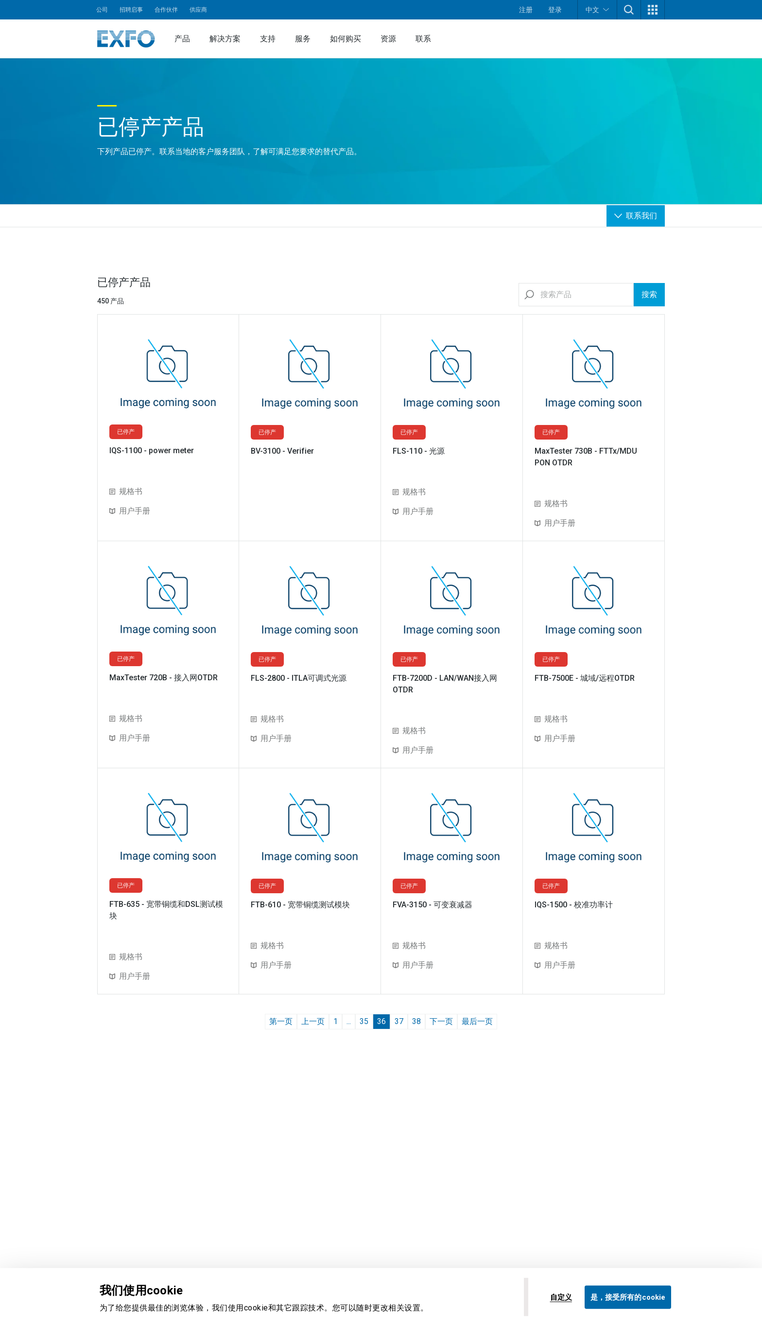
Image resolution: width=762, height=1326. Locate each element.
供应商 (198, 9)
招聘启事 (131, 9)
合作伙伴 (166, 9)
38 (416, 1021)
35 (364, 1021)
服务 (303, 38)
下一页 (441, 1021)
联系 (423, 38)
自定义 (561, 1296)
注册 (526, 10)
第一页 (281, 1021)
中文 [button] (597, 9)
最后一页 (477, 1021)
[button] (629, 9)
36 (381, 1021)
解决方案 (225, 38)
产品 (182, 38)
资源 (388, 38)
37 (399, 1021)
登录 (555, 10)
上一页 (313, 1021)
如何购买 (345, 38)
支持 (268, 38)
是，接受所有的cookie (627, 1296)
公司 (102, 9)
